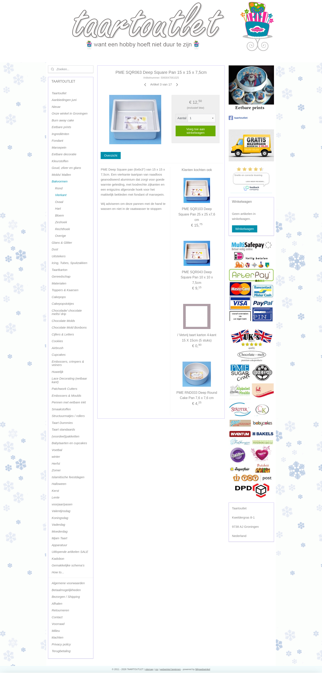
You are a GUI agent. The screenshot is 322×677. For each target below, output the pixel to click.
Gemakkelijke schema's (68, 565)
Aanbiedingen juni (64, 100)
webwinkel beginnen (170, 669)
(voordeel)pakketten (65, 436)
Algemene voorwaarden (68, 583)
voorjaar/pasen (62, 504)
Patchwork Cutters (64, 388)
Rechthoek (62, 229)
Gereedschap (61, 276)
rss (156, 669)
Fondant (57, 140)
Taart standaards (63, 429)
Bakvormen (59, 181)
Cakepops (59, 297)
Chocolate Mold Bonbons (69, 327)
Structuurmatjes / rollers (68, 416)
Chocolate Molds (63, 321)
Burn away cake (63, 120)
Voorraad (58, 624)
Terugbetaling (61, 651)
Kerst (55, 490)
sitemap (149, 669)
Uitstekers (59, 256)
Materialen (59, 283)
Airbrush (57, 348)
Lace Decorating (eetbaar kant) (69, 380)
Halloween (59, 484)
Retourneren (60, 610)
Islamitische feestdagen (68, 477)
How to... (58, 572)
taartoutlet (238, 117)
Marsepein (59, 147)
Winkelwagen (244, 229)
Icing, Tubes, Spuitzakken (69, 263)
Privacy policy (61, 644)
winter (56, 456)
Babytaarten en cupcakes (69, 443)
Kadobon (58, 558)
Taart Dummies (62, 423)
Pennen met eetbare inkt (69, 402)
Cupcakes (59, 354)
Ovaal (59, 202)
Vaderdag (58, 524)
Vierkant (60, 195)
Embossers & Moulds (66, 395)
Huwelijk (57, 372)
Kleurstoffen (60, 161)
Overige (60, 235)
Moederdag (59, 531)
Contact (57, 617)
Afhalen (57, 603)
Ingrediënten (60, 134)
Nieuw (56, 106)
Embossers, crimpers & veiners (68, 363)
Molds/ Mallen (61, 174)
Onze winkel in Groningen (69, 113)
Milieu (56, 630)
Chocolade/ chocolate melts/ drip (67, 312)
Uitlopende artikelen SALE (70, 551)
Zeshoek (61, 222)
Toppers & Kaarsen (65, 290)
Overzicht (110, 155)
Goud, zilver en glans (66, 168)
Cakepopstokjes (63, 303)
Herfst (56, 463)
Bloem (59, 215)
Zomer (56, 470)
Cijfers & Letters (63, 334)
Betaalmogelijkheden (66, 590)
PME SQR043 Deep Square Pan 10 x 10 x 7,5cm (197, 277)
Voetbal (57, 450)
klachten (57, 637)
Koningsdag (60, 518)
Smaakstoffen (61, 409)
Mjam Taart (59, 538)
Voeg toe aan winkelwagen (195, 130)
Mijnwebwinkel (202, 669)
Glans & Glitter (62, 242)
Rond (58, 188)
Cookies (57, 341)
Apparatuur (59, 545)
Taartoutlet (59, 93)
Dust (55, 249)
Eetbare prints (61, 127)
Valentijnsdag (61, 511)
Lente (56, 497)
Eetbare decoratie (64, 154)
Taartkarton (59, 270)
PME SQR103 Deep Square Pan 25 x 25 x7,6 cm (196, 214)
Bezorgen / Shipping (66, 596)
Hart (58, 208)
